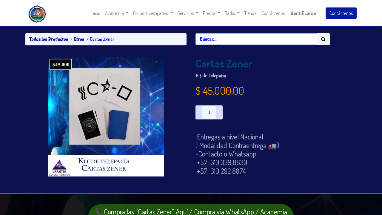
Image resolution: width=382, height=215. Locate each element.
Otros (79, 39)
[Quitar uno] (198, 112)
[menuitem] (95, 13)
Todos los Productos (48, 39)
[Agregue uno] (219, 112)
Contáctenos (341, 13)
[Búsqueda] (323, 39)
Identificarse (302, 13)
